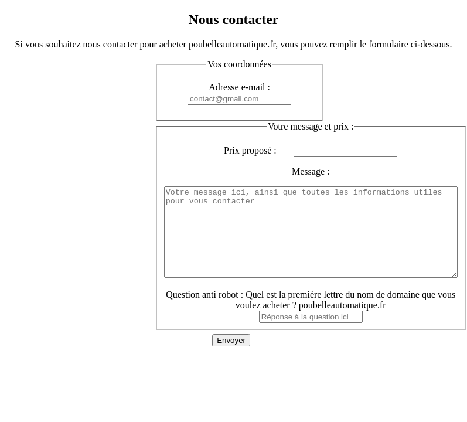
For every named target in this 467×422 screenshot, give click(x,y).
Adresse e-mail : (239, 87)
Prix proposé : (267, 150)
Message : (328, 171)
